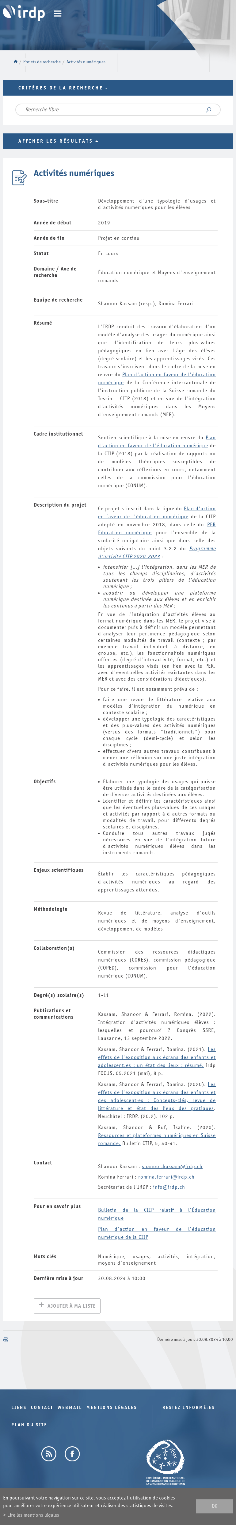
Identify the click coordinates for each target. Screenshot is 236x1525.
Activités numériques (86, 62)
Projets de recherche (42, 62)
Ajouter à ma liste (72, 1306)
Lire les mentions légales (33, 1515)
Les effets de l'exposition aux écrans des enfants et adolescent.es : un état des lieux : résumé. (157, 1057)
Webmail (70, 1408)
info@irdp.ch (169, 1187)
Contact (42, 1408)
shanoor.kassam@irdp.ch (172, 1166)
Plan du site (29, 1425)
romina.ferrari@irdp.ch (166, 1176)
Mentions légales (111, 1408)
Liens (19, 1408)
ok (214, 1506)
